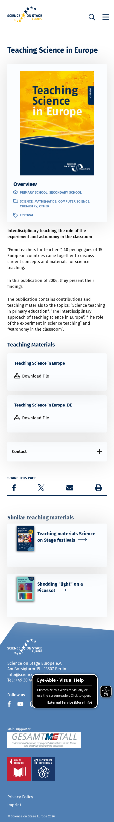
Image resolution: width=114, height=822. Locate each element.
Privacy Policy (20, 796)
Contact (19, 451)
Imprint (14, 805)
